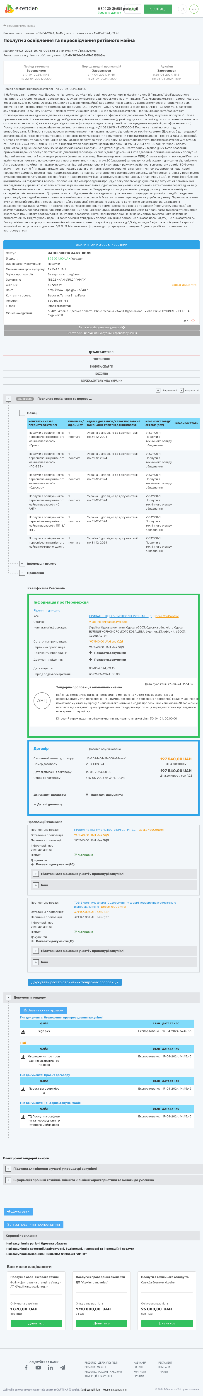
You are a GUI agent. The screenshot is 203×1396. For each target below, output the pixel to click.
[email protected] (59, 306)
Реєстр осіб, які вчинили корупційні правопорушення (102, 333)
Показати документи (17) (52, 941)
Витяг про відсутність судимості (102, 327)
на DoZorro (88, 51)
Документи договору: (50, 795)
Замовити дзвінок (109, 12)
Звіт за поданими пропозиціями (33, 1225)
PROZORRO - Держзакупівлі (101, 1362)
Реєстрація (158, 9)
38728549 (55, 284)
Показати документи (107, 653)
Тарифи (163, 1371)
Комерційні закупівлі (98, 1376)
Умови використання (115, 1389)
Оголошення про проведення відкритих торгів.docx (44, 1060)
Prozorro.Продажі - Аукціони (103, 1371)
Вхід (133, 9)
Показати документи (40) (53, 864)
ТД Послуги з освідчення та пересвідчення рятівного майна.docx (44, 1120)
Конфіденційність (90, 1389)
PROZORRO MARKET (95, 1367)
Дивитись (36, 1323)
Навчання (140, 1362)
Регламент (165, 1362)
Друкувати (18, 1211)
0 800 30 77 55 (109, 9)
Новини (138, 1367)
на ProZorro (69, 51)
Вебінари (164, 1367)
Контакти (140, 1371)
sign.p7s (44, 1031)
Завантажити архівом (43, 1010)
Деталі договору (48, 804)
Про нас (139, 1376)
